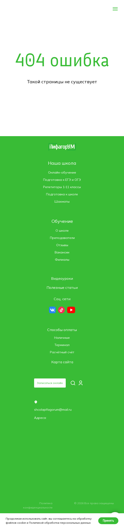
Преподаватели (62, 238)
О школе (62, 230)
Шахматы (62, 201)
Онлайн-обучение (62, 172)
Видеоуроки (62, 278)
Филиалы (62, 260)
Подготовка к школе (62, 194)
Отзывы (62, 245)
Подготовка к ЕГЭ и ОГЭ (62, 180)
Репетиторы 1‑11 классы (62, 187)
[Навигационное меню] (115, 8)
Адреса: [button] (40, 418)
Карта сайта (62, 362)
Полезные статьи (62, 287)
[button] (50, 383)
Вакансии (62, 252)
